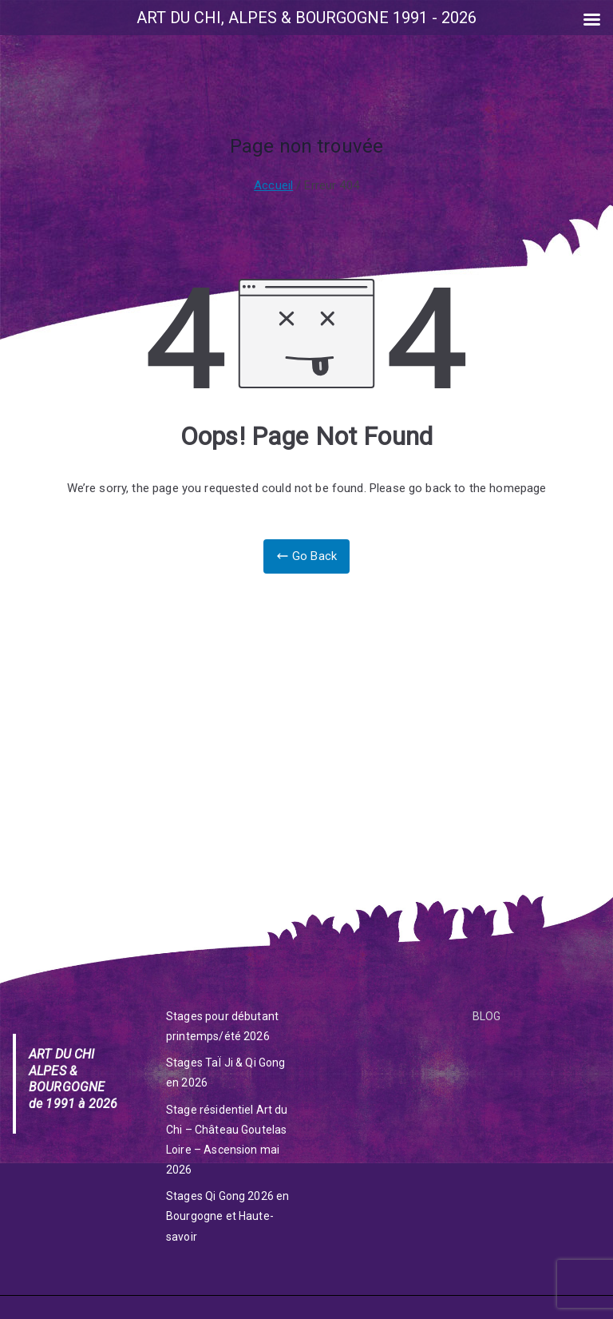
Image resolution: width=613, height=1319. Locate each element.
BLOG (487, 1016)
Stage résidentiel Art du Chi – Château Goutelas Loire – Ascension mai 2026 (227, 1140)
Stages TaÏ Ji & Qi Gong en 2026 (225, 1072)
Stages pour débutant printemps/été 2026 (222, 1026)
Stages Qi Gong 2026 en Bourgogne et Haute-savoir (227, 1216)
